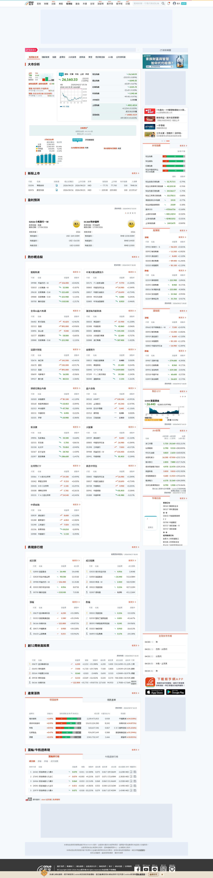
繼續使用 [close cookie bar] (153, 874)
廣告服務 (79, 866)
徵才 (110, 866)
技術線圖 (166, 50)
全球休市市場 (165, 636)
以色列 (164, 649)
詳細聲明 (141, 850)
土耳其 (164, 663)
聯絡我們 (102, 866)
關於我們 (60, 866)
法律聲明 (128, 866)
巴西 (158, 649)
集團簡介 (70, 866)
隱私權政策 (140, 874)
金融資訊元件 (91, 866)
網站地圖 (118, 866)
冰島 (158, 663)
